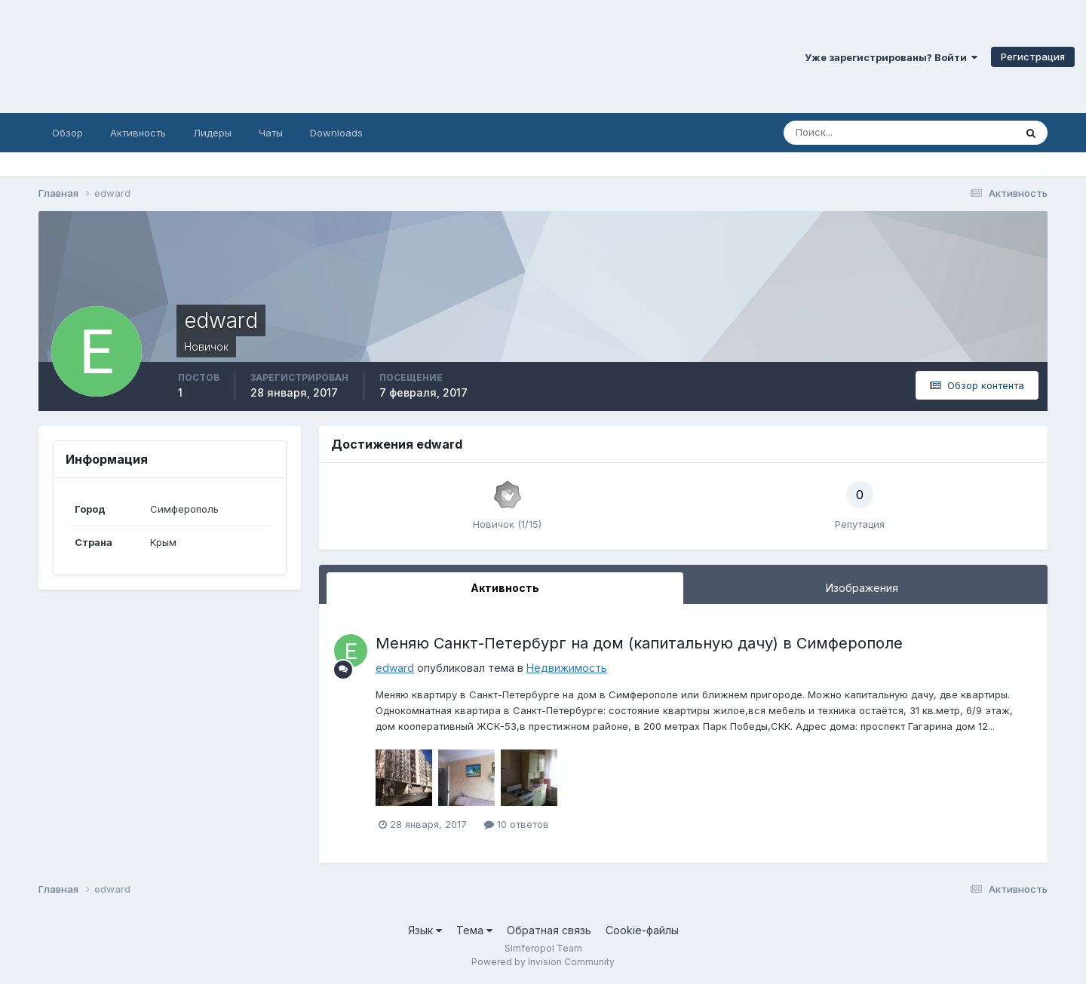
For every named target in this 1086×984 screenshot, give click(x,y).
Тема (474, 930)
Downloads (336, 133)
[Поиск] (834, 133)
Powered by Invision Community (543, 961)
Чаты (271, 133)
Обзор (67, 133)
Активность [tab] (505, 587)
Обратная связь (549, 930)
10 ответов (516, 824)
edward (395, 667)
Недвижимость (566, 667)
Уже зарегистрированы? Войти (891, 57)
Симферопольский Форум (207, 56)
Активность (138, 133)
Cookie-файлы (642, 930)
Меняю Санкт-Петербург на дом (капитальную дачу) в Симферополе (639, 643)
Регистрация (1033, 57)
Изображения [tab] (862, 587)
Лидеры (212, 133)
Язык (425, 930)
